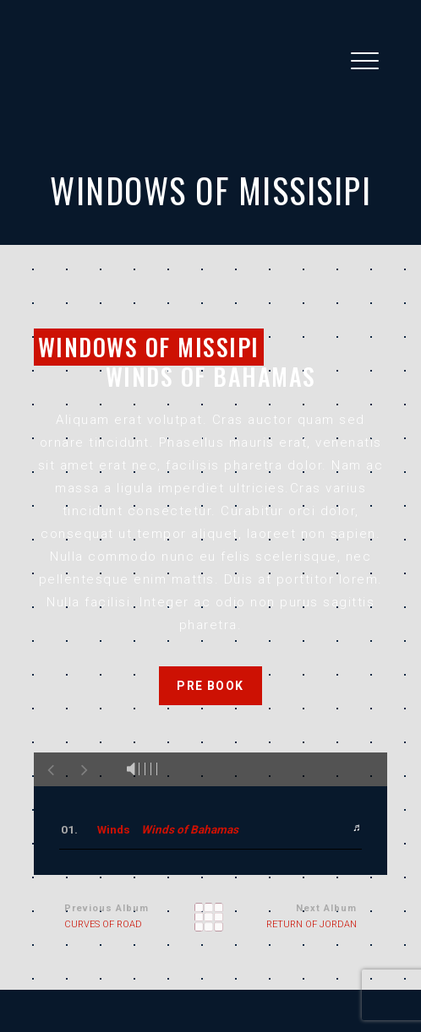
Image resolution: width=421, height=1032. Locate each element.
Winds (167, 829)
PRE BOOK (210, 686)
